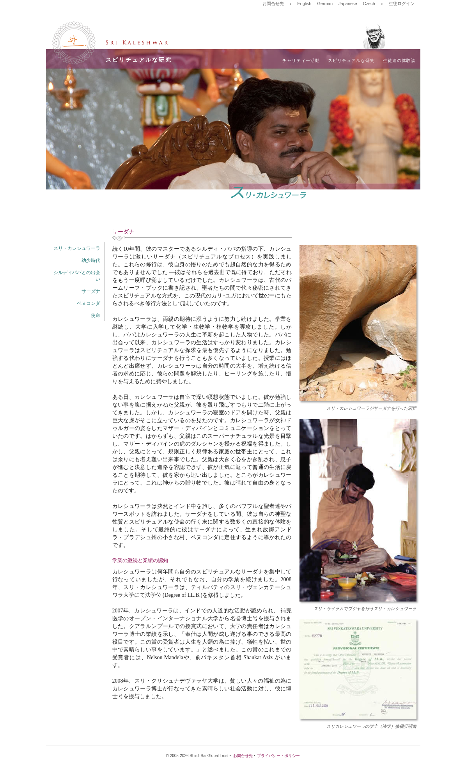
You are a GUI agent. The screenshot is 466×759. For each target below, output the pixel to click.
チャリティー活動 (301, 60)
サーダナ (91, 291)
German (325, 3)
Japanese (347, 3)
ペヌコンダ (88, 303)
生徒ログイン (402, 3)
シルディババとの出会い (76, 276)
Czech (369, 3)
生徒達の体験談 (399, 60)
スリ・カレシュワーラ (76, 248)
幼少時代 (91, 260)
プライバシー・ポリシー (278, 756)
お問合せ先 (273, 3)
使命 (95, 315)
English (304, 3)
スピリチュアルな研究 (351, 60)
